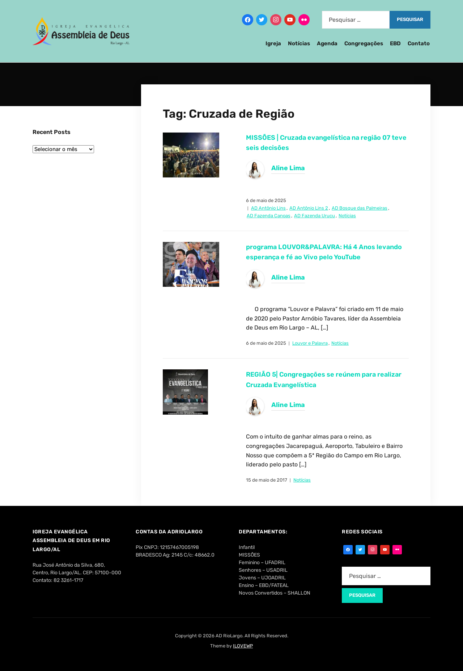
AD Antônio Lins (268, 208)
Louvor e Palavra (310, 343)
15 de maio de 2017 (266, 480)
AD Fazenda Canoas (268, 215)
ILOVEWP (243, 646)
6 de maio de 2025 (266, 200)
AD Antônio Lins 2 (308, 208)
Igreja (273, 43)
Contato (419, 43)
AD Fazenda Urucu (314, 215)
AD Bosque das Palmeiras (359, 208)
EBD (395, 43)
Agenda (327, 43)
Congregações (363, 43)
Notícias (299, 43)
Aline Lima (288, 168)
